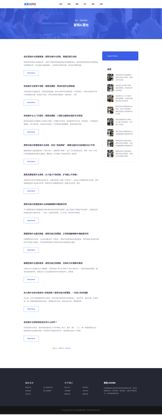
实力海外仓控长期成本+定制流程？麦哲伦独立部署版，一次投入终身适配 (57, 293)
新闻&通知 (84, 20)
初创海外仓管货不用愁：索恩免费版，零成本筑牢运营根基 (50, 86)
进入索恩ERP (47, 391)
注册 (101, 4)
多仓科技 (77, 411)
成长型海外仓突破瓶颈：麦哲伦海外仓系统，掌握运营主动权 (51, 56)
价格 (68, 4)
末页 (69, 349)
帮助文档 (28, 388)
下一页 (65, 349)
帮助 (77, 4)
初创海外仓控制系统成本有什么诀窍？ (41, 322)
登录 (93, 4)
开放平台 (28, 394)
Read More (31, 73)
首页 (60, 4)
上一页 (57, 349)
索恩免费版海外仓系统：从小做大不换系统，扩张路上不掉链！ (53, 174)
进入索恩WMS (48, 388)
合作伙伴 (85, 391)
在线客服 (67, 391)
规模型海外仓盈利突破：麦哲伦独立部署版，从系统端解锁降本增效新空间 (58, 234)
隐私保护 (85, 394)
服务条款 (67, 394)
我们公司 (67, 388)
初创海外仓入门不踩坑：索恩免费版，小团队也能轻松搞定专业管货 (55, 115)
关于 (85, 4)
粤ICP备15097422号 (93, 411)
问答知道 (28, 391)
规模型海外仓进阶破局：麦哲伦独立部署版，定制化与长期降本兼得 (55, 263)
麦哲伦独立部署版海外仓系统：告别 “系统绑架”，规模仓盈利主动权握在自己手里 (61, 145)
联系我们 (85, 388)
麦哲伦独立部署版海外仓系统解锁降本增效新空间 (46, 204)
